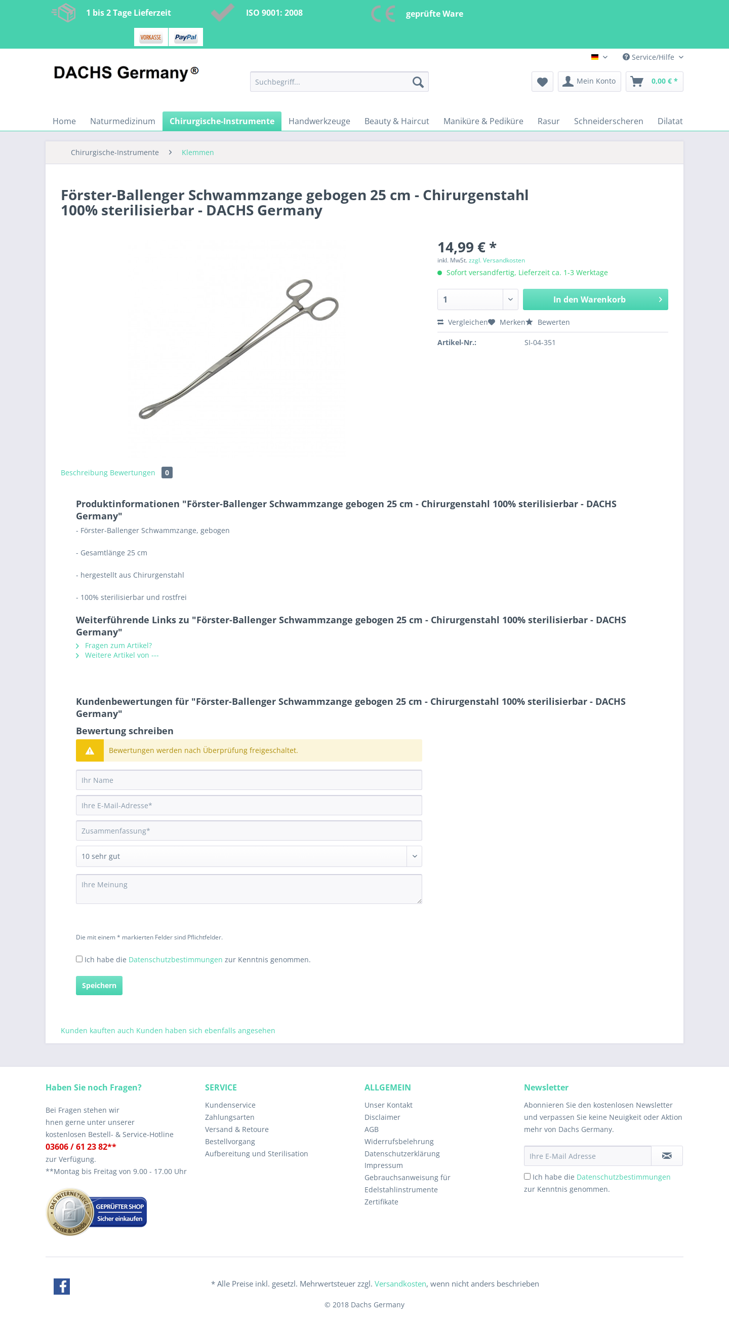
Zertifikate (381, 1201)
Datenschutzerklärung (402, 1153)
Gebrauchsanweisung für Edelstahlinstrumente (407, 1183)
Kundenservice (230, 1105)
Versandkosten (400, 1283)
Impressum (383, 1165)
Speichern (99, 985)
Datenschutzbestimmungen (176, 959)
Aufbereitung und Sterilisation (256, 1153)
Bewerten (547, 322)
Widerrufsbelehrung (399, 1141)
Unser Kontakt (388, 1105)
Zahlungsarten (230, 1117)
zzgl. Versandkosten (497, 260)
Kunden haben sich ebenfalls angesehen (205, 1030)
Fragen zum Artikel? (114, 645)
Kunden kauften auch (97, 1030)
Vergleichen (462, 322)
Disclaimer (382, 1117)
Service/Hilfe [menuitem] (649, 57)
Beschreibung (84, 472)
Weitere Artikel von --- (117, 655)
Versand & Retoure (237, 1129)
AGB (371, 1129)
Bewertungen (141, 472)
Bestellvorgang (230, 1141)
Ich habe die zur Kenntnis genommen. (198, 959)
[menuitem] (339, 86)
